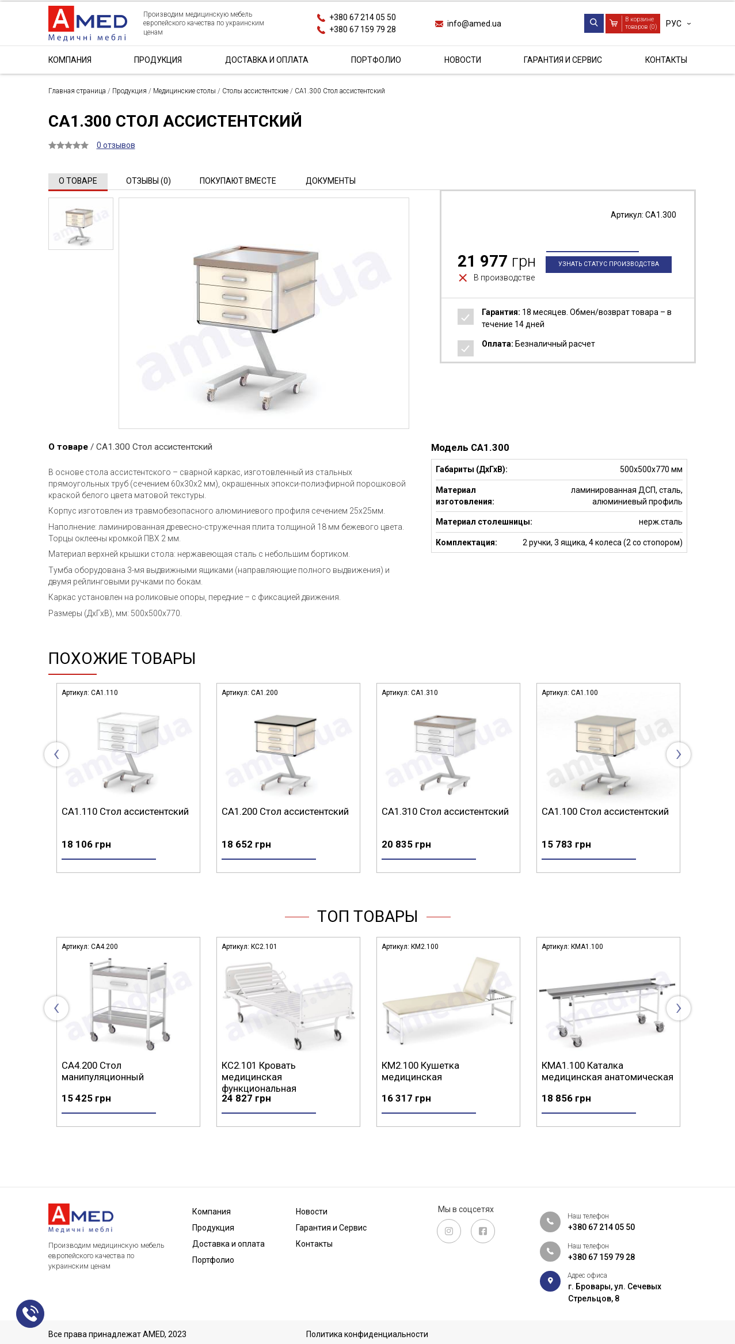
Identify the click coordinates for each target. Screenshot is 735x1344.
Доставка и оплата (267, 59)
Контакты (665, 59)
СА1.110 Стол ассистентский (125, 811)
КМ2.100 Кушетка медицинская (420, 1091)
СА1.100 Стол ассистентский (605, 811)
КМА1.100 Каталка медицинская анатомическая (607, 1091)
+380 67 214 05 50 (362, 17)
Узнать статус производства (608, 283)
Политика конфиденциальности (367, 1334)
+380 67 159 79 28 (362, 29)
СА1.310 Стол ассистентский (445, 811)
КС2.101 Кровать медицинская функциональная (259, 1097)
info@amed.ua (474, 23)
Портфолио (377, 59)
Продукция (158, 59)
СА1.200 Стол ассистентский (285, 811)
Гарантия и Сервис (562, 59)
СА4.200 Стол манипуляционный (103, 1091)
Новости (462, 59)
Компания (70, 59)
